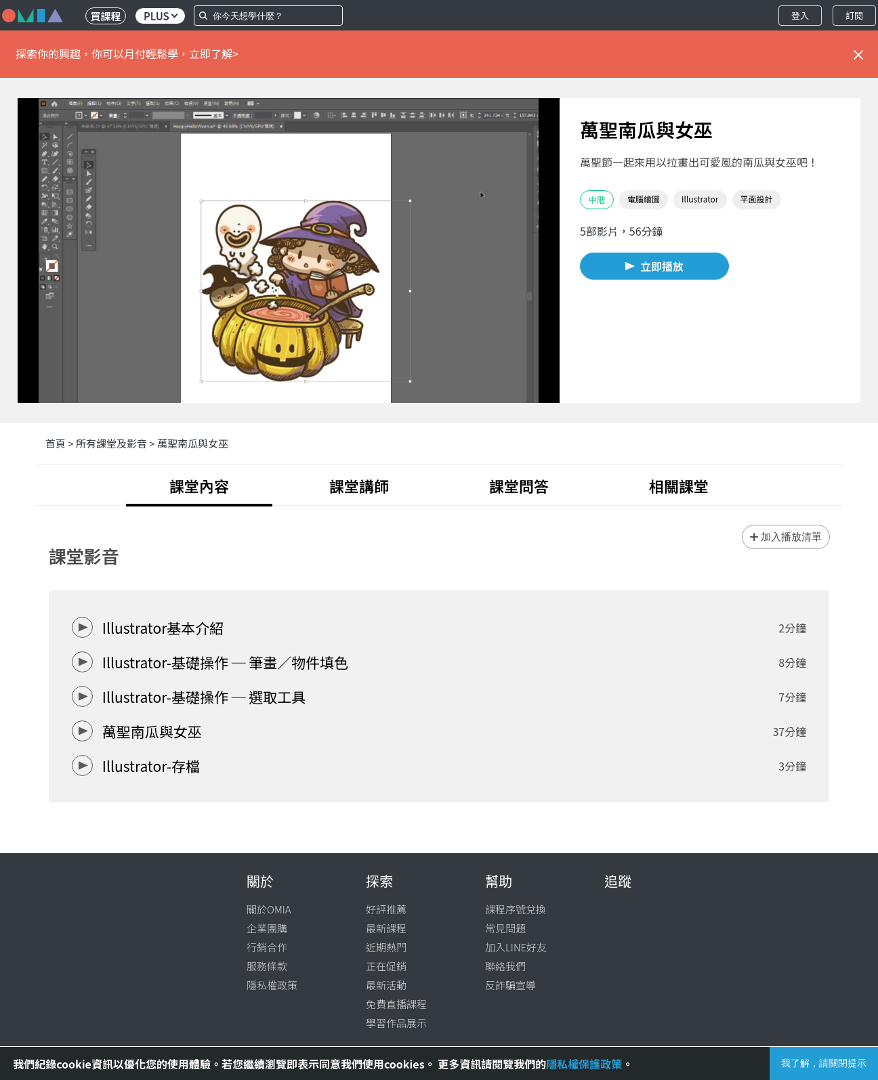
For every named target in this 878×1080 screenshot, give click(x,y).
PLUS (160, 16)
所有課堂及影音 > (116, 443)
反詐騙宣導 (510, 985)
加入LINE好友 (516, 947)
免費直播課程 (396, 1004)
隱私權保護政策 (584, 1064)
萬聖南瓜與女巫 (192, 443)
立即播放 (662, 266)
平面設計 (756, 198)
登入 (800, 15)
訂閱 (854, 15)
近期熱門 (386, 947)
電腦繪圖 (643, 198)
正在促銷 (386, 966)
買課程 (105, 16)
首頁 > (60, 443)
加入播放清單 (791, 536)
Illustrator (700, 198)
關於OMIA (269, 909)
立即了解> (213, 53)
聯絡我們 (505, 966)
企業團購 (267, 928)
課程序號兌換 (515, 909)
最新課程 (386, 928)
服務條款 (267, 966)
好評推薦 (386, 909)
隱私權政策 (272, 985)
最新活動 (386, 985)
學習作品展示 (396, 1023)
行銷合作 (267, 947)
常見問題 (505, 928)
